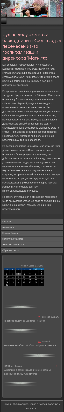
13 (24, 277)
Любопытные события (13, 245)
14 (30, 277)
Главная (6, 222)
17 (7, 280)
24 (7, 282)
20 (24, 280)
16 (41, 277)
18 (12, 280)
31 (7, 285)
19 (18, 280)
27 (24, 282)
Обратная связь (10, 250)
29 (36, 282)
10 (7, 277)
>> (39, 317)
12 (18, 277)
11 (12, 277)
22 (36, 280)
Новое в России (10, 233)
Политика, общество (12, 239)
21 (30, 280)
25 (12, 282)
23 (41, 280)
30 (41, 282)
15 (36, 277)
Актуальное (8, 227)
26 (18, 282)
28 (30, 282)
